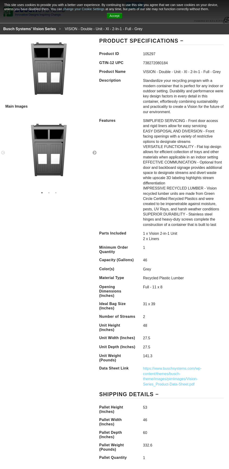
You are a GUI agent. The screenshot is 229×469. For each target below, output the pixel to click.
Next (94, 153)
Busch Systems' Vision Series (29, 29)
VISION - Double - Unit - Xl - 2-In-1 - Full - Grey (103, 29)
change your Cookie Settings (84, 9)
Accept (115, 16)
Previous (3, 153)
